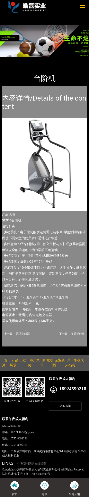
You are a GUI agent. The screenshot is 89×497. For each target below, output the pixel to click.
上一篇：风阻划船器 (17, 333)
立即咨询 (65, 406)
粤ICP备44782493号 (38, 473)
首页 (9, 59)
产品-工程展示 (25, 59)
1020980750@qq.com (23, 432)
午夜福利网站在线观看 (31, 463)
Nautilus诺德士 (48, 59)
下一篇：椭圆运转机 (72, 333)
